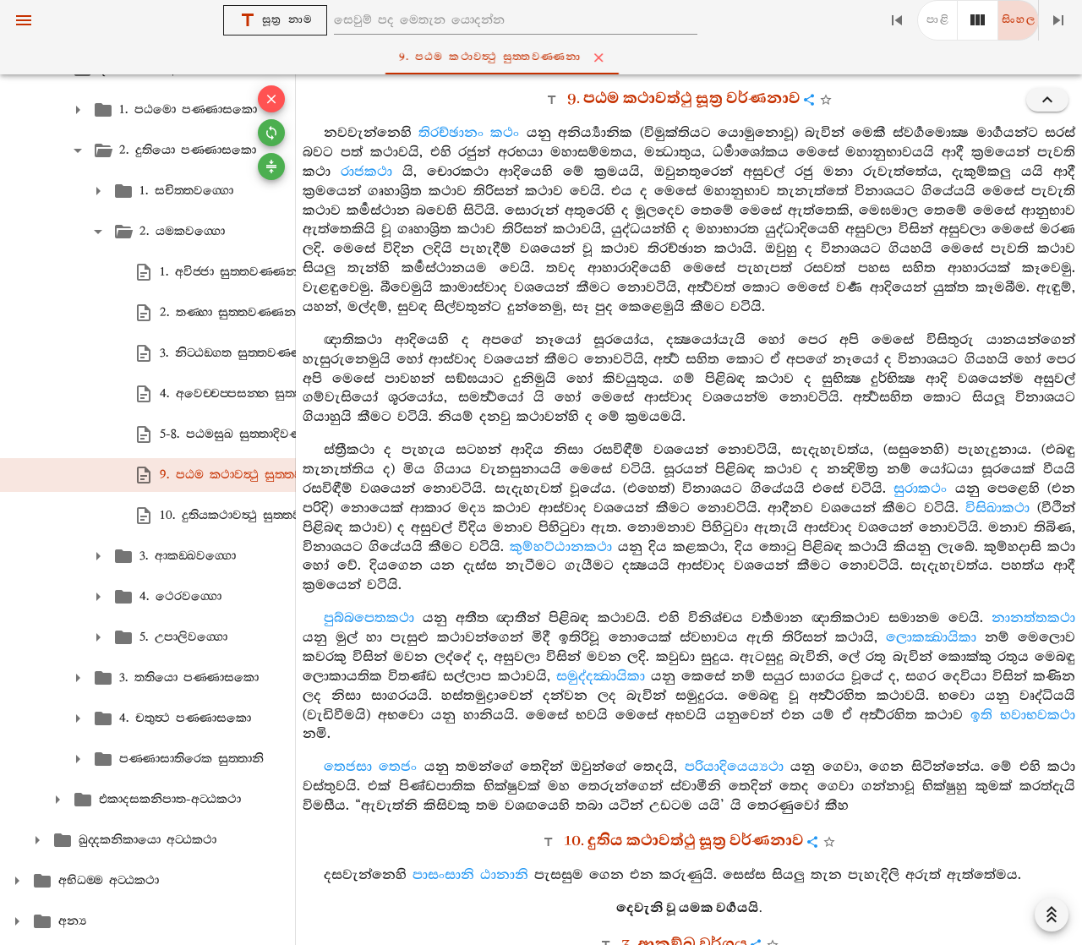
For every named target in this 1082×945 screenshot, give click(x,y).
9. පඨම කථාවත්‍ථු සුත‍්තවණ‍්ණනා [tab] (544, 57)
